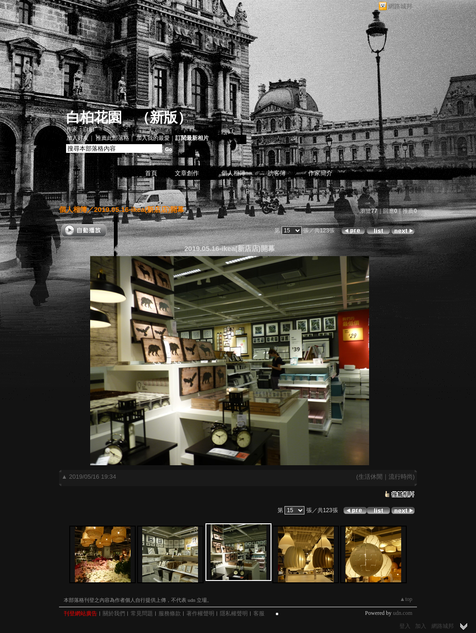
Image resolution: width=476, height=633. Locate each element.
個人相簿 (233, 173)
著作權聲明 (200, 613)
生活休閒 (370, 476)
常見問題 (142, 613)
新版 (164, 117)
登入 (404, 626)
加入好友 (77, 138)
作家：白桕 (80, 129)
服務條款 (170, 613)
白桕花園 (94, 117)
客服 (258, 613)
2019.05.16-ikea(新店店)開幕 (139, 209)
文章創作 (187, 173)
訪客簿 (277, 173)
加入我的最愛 (153, 138)
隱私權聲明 (234, 613)
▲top (406, 599)
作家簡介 (320, 173)
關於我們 (114, 613)
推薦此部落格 (112, 138)
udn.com (402, 613)
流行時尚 (401, 476)
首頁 (151, 173)
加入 (420, 626)
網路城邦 (400, 6)
